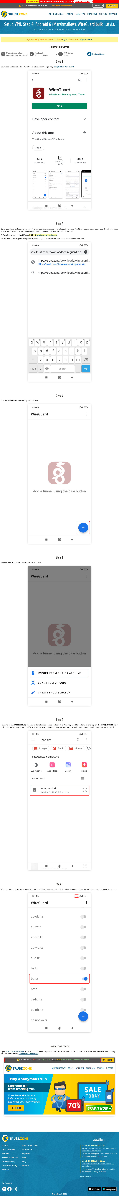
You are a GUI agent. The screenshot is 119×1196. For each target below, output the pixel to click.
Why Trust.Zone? (56, 14)
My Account (112, 6)
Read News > (85, 1176)
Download (92, 14)
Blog (24, 1157)
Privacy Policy (8, 1161)
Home (5, 1145)
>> (84, 1)
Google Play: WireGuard (64, 67)
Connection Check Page (28, 1054)
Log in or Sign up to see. (47, 235)
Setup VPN (80, 14)
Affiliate (5, 1169)
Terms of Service (10, 1157)
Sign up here (86, 39)
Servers (103, 14)
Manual (25, 1165)
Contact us (27, 1149)
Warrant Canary (9, 1165)
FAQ (24, 1161)
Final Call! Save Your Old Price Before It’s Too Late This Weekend (99, 1149)
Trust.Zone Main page (15, 1051)
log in (64, 39)
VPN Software (8, 1149)
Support (113, 14)
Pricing (69, 14)
